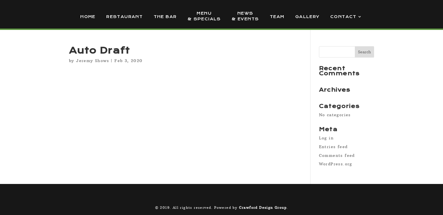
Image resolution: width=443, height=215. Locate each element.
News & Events (245, 16)
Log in (326, 138)
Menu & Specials (204, 16)
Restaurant (124, 16)
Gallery (307, 16)
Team (277, 16)
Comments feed (337, 155)
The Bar (165, 16)
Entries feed (333, 146)
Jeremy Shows (92, 60)
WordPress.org (335, 163)
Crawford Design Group (262, 207)
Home (87, 16)
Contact (343, 16)
